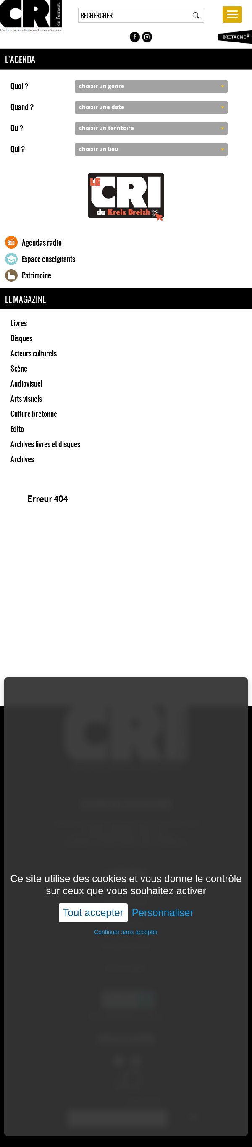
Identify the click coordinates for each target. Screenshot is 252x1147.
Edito (17, 429)
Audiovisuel (26, 383)
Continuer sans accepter (126, 899)
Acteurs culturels (33, 353)
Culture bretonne (33, 414)
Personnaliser (163, 879)
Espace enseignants (48, 259)
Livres (18, 323)
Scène (18, 368)
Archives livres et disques (45, 444)
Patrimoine (36, 275)
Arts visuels (26, 398)
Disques (21, 338)
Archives (22, 459)
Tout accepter (93, 879)
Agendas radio (42, 242)
